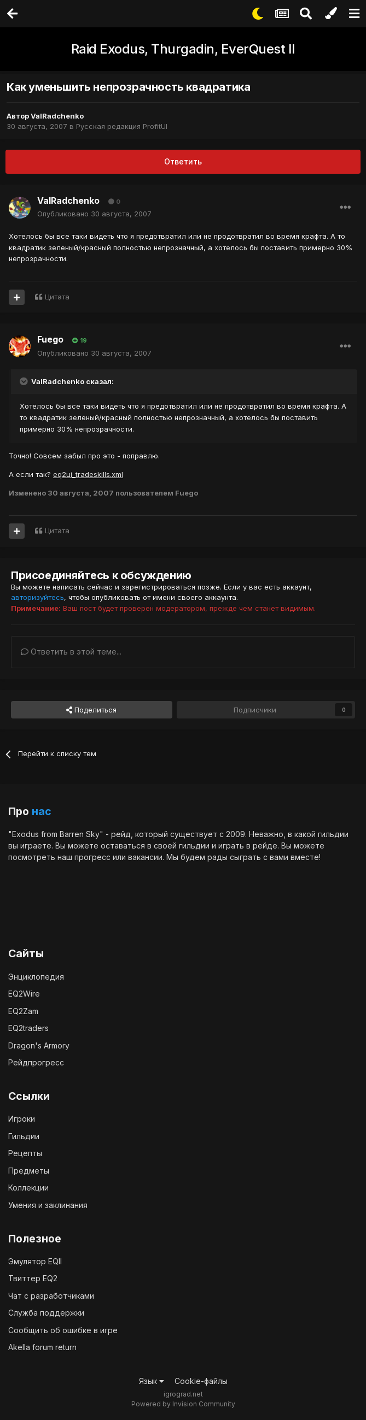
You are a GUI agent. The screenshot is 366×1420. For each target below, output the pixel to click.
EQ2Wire (24, 993)
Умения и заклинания (48, 1205)
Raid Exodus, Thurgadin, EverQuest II (183, 49)
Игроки (21, 1118)
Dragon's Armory (38, 1045)
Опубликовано (94, 213)
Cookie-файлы (201, 1381)
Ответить (183, 161)
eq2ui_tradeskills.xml (88, 474)
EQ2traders (28, 1028)
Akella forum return (42, 1347)
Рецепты (25, 1153)
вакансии (145, 857)
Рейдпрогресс (36, 1062)
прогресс (92, 857)
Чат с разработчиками (51, 1295)
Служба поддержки (46, 1312)
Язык (151, 1381)
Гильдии (23, 1136)
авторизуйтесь (37, 597)
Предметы (28, 1170)
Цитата (57, 296)
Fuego (50, 339)
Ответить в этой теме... (71, 651)
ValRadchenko (57, 115)
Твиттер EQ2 (32, 1278)
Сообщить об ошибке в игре (63, 1330)
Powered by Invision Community (183, 1404)
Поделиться (91, 710)
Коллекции (28, 1187)
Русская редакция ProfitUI (121, 126)
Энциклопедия (36, 976)
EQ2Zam (23, 1011)
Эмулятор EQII (35, 1261)
